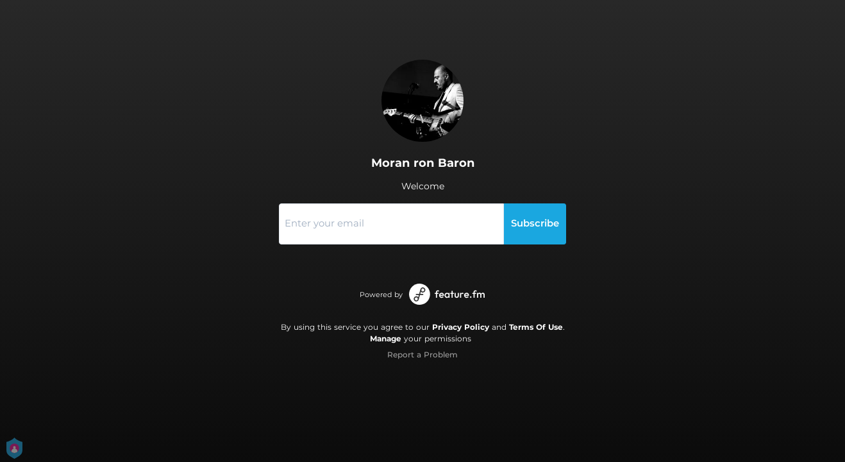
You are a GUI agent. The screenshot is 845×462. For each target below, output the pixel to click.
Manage (385, 338)
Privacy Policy (460, 327)
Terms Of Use (536, 327)
